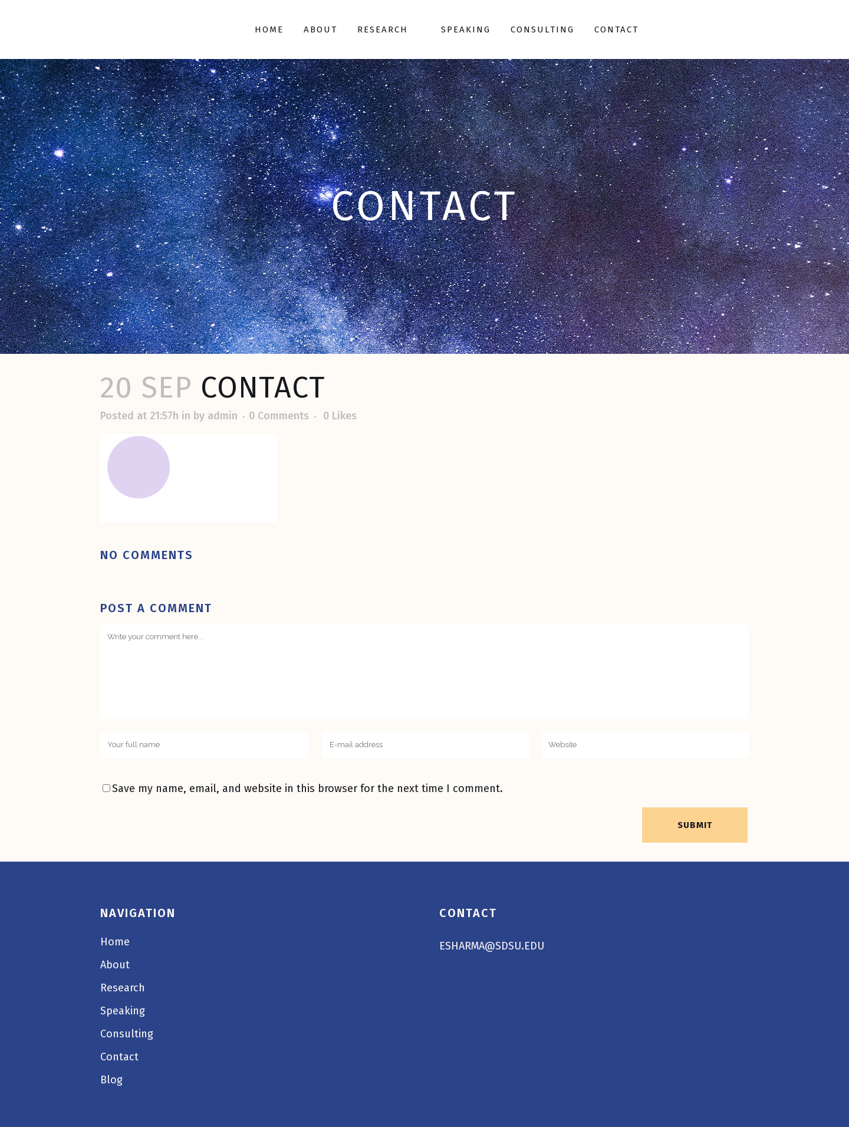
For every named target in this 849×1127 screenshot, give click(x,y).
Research (122, 987)
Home (115, 941)
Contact (119, 1056)
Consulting (126, 1033)
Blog (111, 1079)
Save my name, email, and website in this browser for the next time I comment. (307, 788)
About (115, 964)
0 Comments (279, 415)
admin (223, 415)
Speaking (122, 1010)
